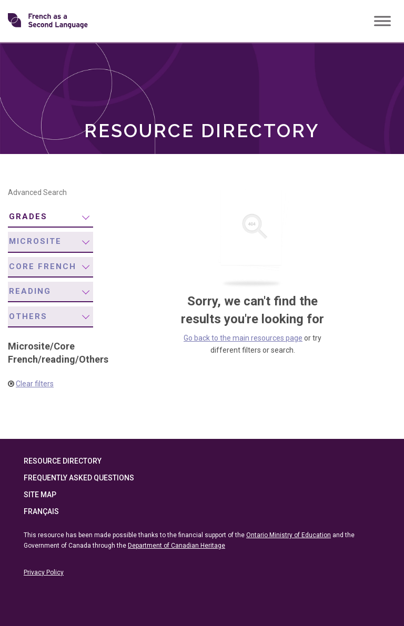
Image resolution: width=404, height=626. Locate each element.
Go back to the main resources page (243, 338)
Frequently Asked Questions (79, 478)
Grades (28, 216)
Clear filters (35, 383)
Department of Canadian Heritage (176, 545)
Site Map (40, 494)
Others (28, 316)
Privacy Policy (44, 572)
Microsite (35, 241)
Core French (42, 266)
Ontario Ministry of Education (288, 535)
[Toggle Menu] (382, 21)
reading (30, 291)
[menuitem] (50, 217)
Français (41, 511)
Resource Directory (63, 461)
